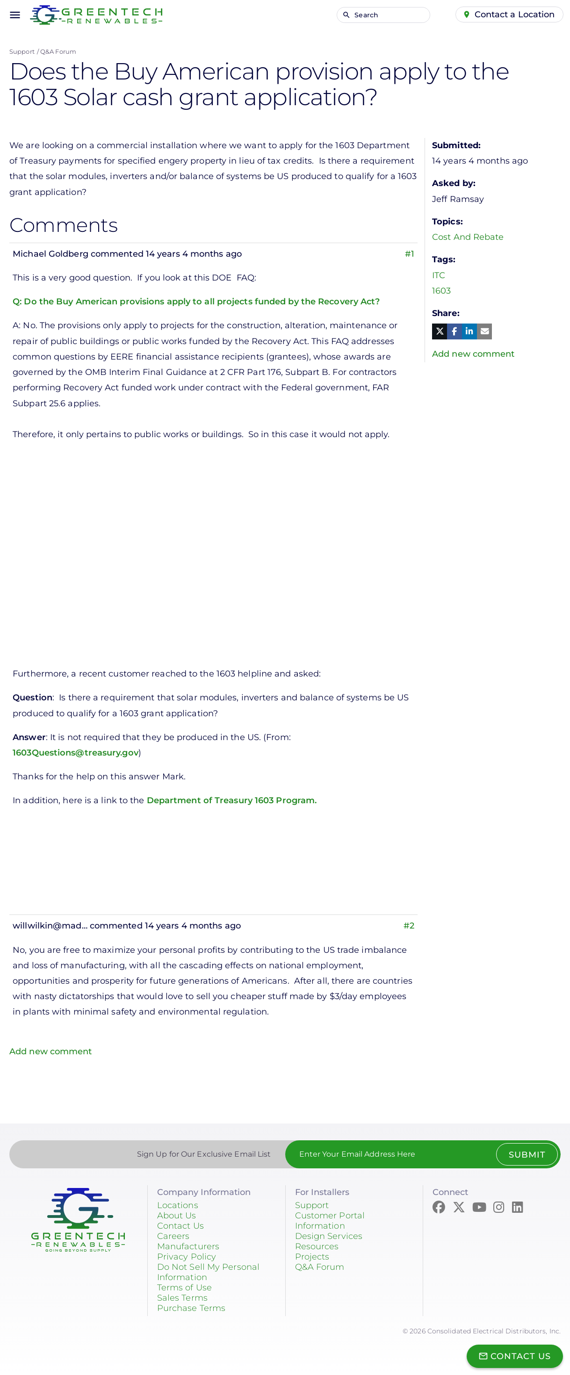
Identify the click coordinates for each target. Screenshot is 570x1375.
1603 (441, 291)
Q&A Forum (58, 51)
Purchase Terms (191, 1308)
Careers (173, 1236)
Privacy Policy (186, 1257)
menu (15, 15)
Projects (312, 1257)
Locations (177, 1205)
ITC (438, 275)
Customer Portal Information (330, 1220)
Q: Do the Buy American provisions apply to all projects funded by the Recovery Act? (196, 301)
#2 (409, 926)
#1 (409, 254)
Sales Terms (182, 1298)
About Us (176, 1215)
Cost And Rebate (468, 237)
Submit (526, 1155)
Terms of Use (184, 1287)
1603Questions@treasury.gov (75, 753)
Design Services (329, 1236)
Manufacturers (188, 1246)
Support (22, 51)
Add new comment (50, 1051)
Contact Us (180, 1226)
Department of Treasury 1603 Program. (232, 800)
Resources (317, 1246)
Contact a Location (515, 14)
